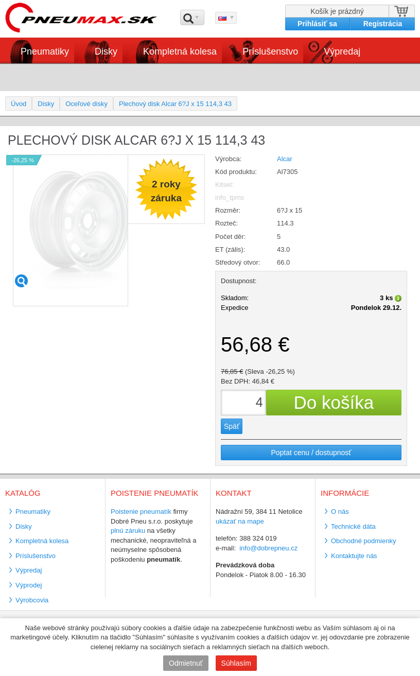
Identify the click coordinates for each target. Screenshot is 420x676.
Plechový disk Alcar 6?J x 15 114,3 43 (175, 104)
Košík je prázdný (337, 11)
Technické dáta (353, 526)
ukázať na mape (240, 521)
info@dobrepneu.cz (268, 548)
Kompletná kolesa (180, 51)
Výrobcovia (31, 600)
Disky (106, 51)
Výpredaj (342, 51)
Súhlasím (236, 663)
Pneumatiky (45, 51)
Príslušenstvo (270, 51)
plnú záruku (128, 530)
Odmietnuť (186, 663)
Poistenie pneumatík (141, 511)
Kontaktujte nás (354, 556)
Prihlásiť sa (317, 24)
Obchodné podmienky (363, 541)
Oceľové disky (86, 104)
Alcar (284, 159)
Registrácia (382, 24)
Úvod (18, 104)
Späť (231, 426)
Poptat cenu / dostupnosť (311, 452)
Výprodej (28, 585)
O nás (340, 511)
